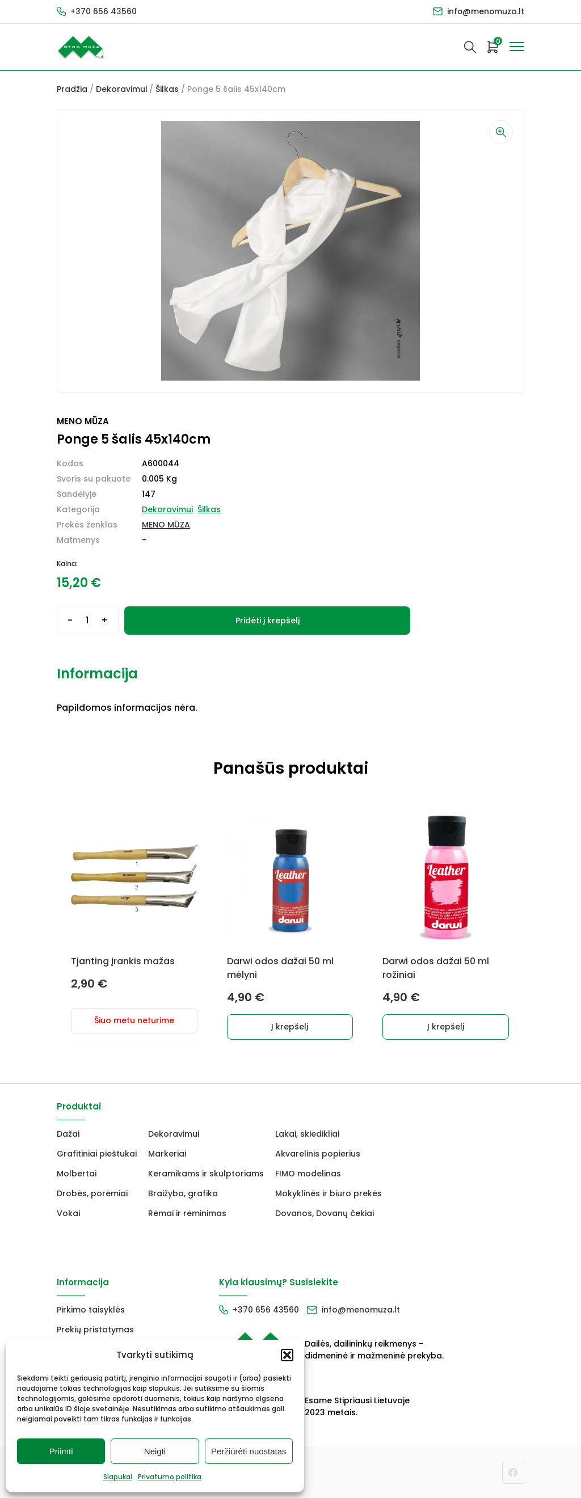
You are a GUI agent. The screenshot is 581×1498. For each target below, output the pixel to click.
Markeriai (167, 1153)
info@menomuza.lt (485, 11)
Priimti (61, 1451)
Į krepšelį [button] (290, 1026)
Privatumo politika (169, 1477)
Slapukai (117, 1477)
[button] (287, 1355)
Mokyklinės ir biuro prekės (328, 1193)
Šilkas (167, 89)
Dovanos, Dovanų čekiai (324, 1212)
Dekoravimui (121, 89)
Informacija (97, 673)
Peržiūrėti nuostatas (249, 1451)
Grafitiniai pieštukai (97, 1153)
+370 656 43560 (103, 11)
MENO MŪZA (166, 524)
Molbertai (76, 1173)
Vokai (68, 1212)
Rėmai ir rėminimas (187, 1212)
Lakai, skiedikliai (307, 1133)
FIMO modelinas (308, 1173)
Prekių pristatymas (95, 1329)
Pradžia (72, 89)
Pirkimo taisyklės (91, 1309)
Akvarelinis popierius (317, 1153)
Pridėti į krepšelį (267, 620)
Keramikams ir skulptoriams (206, 1173)
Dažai (68, 1133)
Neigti (155, 1451)
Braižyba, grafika (183, 1193)
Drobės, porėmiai (92, 1193)
